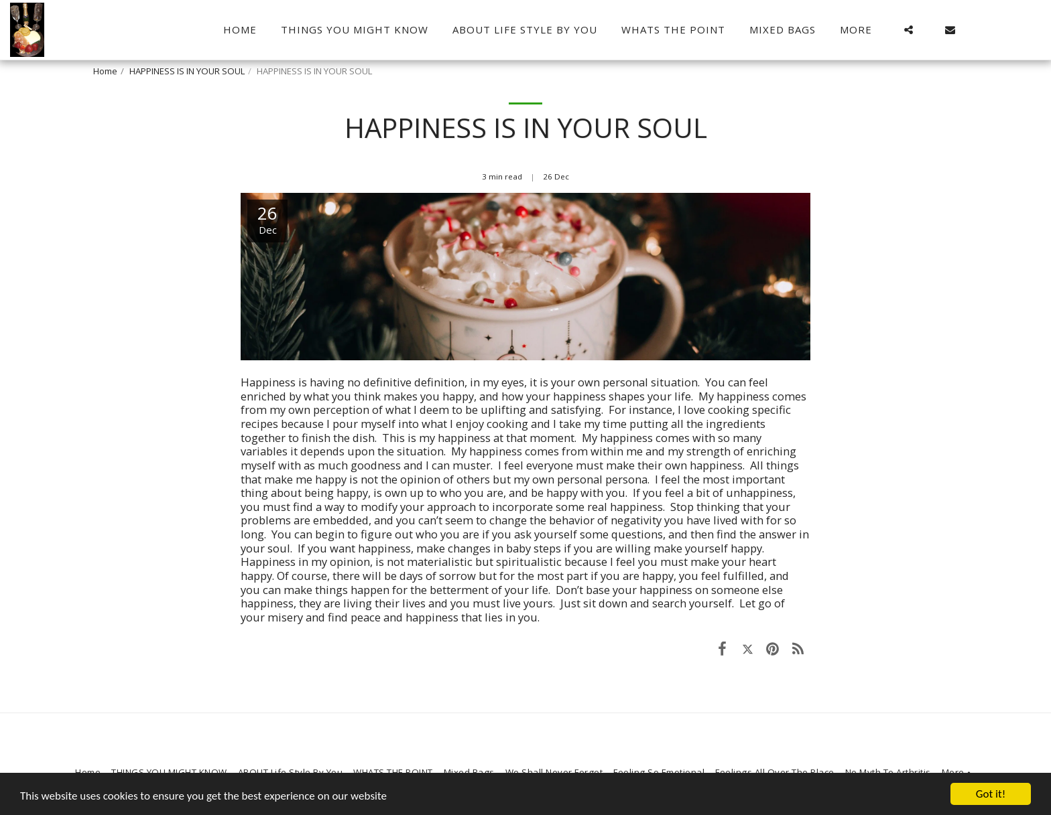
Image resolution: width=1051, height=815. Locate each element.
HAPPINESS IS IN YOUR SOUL (187, 71)
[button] (908, 30)
